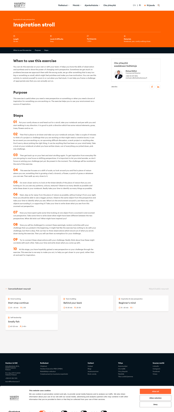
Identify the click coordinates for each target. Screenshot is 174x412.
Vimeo (155, 374)
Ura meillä (121, 369)
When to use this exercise (22, 50)
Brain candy (92, 374)
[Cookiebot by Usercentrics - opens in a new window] (14, 407)
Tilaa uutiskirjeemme (125, 377)
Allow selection (155, 393)
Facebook (156, 371)
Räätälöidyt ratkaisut (48, 371)
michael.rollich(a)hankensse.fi (136, 78)
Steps (46, 50)
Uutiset (91, 363)
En (134, 5)
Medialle (121, 374)
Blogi (89, 369)
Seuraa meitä (158, 363)
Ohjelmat (43, 366)
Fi (140, 5)
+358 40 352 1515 (11, 378)
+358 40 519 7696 (132, 76)
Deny (155, 400)
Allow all (155, 386)
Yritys (120, 363)
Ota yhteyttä (109, 5)
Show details (116, 408)
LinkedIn (156, 366)
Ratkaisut (44, 363)
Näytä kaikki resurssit (159, 288)
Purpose (38, 50)
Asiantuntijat (122, 366)
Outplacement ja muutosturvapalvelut (54, 374)
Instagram (156, 369)
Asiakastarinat (93, 371)
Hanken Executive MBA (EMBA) (51, 369)
